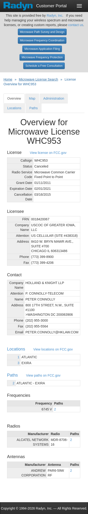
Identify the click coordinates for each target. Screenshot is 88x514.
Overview (14, 98)
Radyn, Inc (54, 15)
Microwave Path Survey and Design (42, 32)
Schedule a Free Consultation (43, 65)
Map (32, 98)
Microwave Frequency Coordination (42, 40)
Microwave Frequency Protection (42, 57)
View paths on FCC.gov (43, 375)
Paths (33, 108)
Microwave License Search (38, 79)
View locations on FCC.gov (53, 349)
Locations (14, 108)
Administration (53, 98)
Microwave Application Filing (42, 49)
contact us (75, 25)
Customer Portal (35, 4)
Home (8, 79)
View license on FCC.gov (48, 153)
